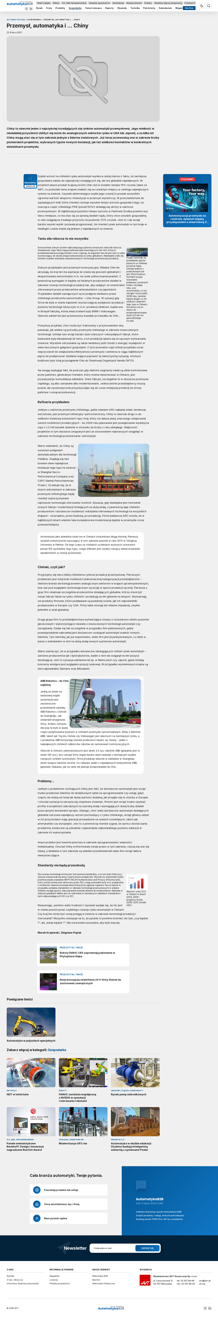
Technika (135, 8)
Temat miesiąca (93, 8)
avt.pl (202, 1283)
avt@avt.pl (205, 1280)
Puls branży (149, 8)
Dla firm (189, 8)
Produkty (60, 8)
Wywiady (122, 8)
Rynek (39, 8)
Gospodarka (75, 8)
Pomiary (148, 3)
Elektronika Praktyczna (103, 1283)
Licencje (53, 1279)
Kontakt (10, 1276)
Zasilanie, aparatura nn (99, 3)
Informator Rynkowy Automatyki (23, 1283)
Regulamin (54, 1276)
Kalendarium (165, 8)
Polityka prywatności (59, 1283)
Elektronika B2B (100, 1276)
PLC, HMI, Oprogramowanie (74, 3)
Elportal (96, 1279)
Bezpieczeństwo (134, 3)
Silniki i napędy (43, 3)
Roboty (56, 3)
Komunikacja (118, 3)
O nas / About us (15, 1279)
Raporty (109, 8)
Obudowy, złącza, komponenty (168, 3)
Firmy (49, 8)
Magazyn (180, 8)
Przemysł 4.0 (190, 3)
